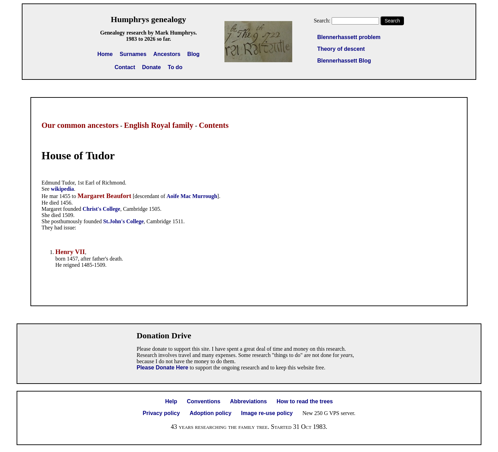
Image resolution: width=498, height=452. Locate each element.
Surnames (133, 54)
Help (171, 401)
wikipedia (62, 189)
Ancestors (166, 54)
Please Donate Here (162, 367)
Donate (151, 67)
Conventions (203, 401)
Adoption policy (210, 413)
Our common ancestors (80, 125)
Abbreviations (248, 401)
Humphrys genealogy (148, 19)
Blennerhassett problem (348, 37)
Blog (193, 54)
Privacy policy (161, 413)
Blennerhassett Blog (344, 61)
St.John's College (123, 221)
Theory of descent (341, 49)
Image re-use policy (267, 413)
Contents (214, 125)
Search (392, 20)
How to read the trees (305, 401)
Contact (124, 67)
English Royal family (158, 125)
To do (175, 67)
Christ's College (101, 209)
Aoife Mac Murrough (191, 196)
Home (105, 54)
